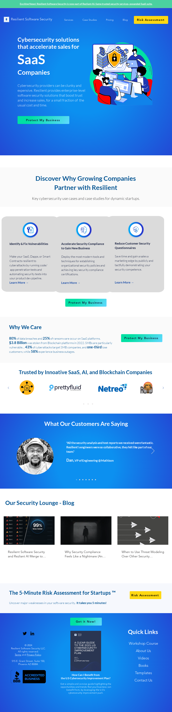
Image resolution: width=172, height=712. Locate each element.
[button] (88, 20)
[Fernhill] (86, 479)
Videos (143, 658)
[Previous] (19, 451)
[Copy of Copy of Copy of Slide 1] (79, 403)
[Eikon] (92, 479)
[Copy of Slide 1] (83, 403)
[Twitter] (24, 633)
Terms (18, 654)
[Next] (152, 451)
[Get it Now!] (86, 622)
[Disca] (95, 479)
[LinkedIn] (32, 633)
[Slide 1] (88, 403)
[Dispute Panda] (79, 479)
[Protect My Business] (43, 120)
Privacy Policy (34, 654)
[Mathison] (76, 479)
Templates (143, 673)
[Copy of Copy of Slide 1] (92, 403)
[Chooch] (82, 479)
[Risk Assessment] (151, 20)
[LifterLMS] (89, 479)
